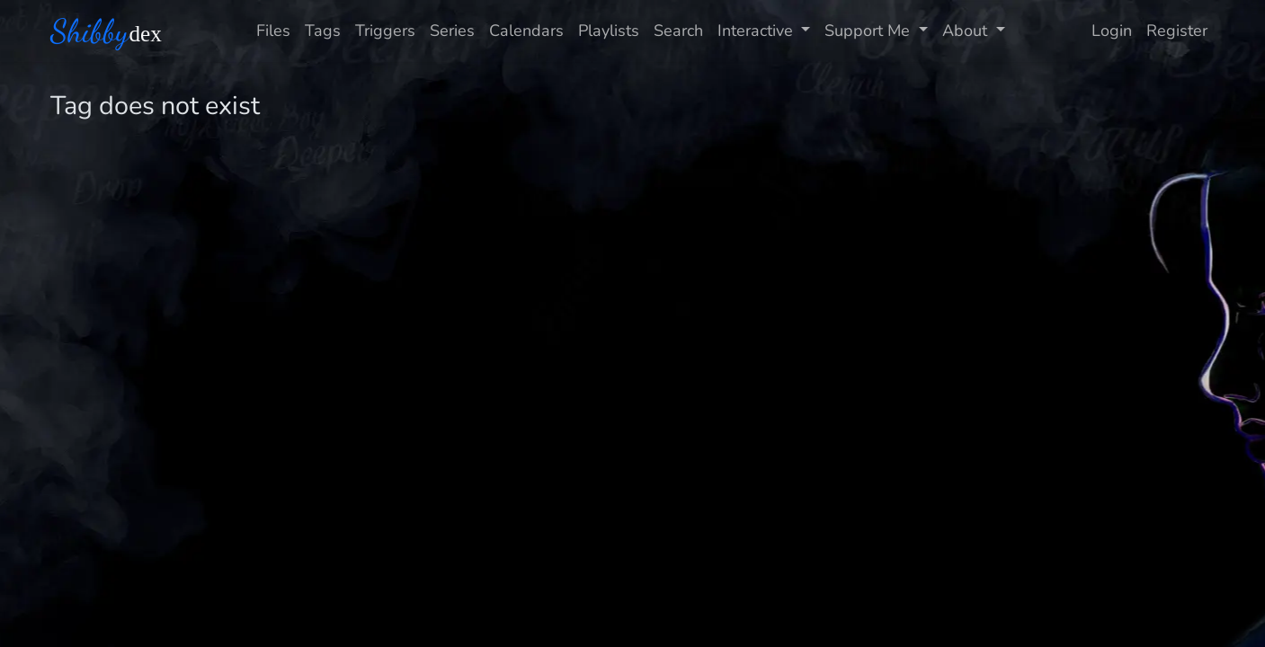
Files (273, 30)
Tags (323, 30)
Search (678, 30)
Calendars (526, 30)
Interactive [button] (757, 30)
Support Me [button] (869, 30)
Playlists (608, 30)
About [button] (967, 30)
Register (1176, 30)
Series (452, 30)
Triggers (385, 30)
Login (1111, 30)
